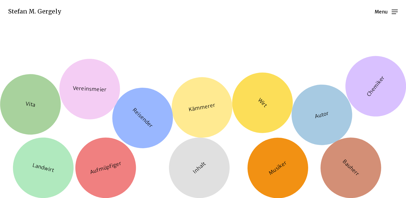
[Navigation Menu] (386, 12)
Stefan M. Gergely (34, 11)
